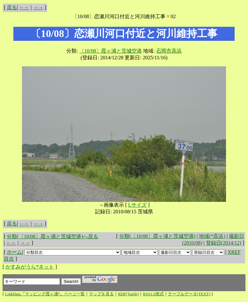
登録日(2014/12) (223, 243)
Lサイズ (137, 205)
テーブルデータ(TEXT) (189, 293)
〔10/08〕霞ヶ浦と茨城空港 (110, 51)
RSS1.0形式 (153, 293)
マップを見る (101, 293)
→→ (38, 7)
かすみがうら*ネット (29, 266)
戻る (12, 7)
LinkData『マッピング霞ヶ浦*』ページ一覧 (45, 293)
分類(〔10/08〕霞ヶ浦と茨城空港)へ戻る (52, 236)
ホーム (14, 252)
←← (24, 7)
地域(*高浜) (212, 236)
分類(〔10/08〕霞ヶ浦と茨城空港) (157, 236)
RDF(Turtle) (128, 293)
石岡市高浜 (169, 51)
